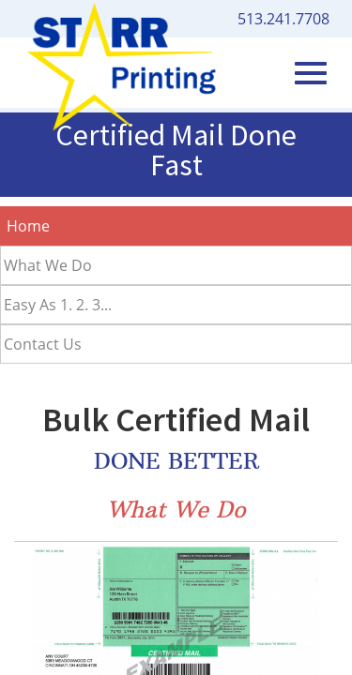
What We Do (48, 265)
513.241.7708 (283, 18)
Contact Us (43, 344)
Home (28, 226)
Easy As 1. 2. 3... (58, 304)
